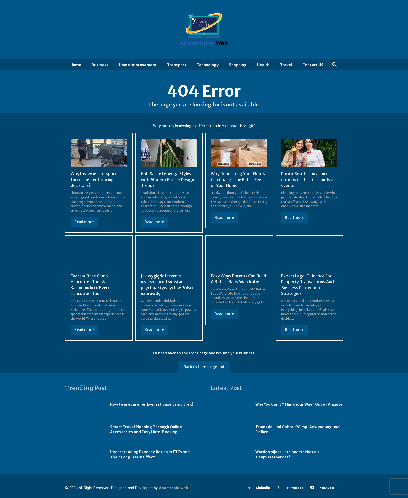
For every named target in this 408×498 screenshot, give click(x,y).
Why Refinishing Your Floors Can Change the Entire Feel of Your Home (238, 179)
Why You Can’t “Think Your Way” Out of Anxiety (298, 404)
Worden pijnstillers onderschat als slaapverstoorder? (287, 455)
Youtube (327, 488)
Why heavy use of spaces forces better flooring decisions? (95, 179)
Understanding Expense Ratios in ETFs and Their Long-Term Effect (150, 455)
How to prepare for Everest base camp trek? (151, 404)
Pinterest (295, 488)
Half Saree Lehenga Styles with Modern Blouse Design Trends (167, 179)
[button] (334, 64)
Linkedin (263, 488)
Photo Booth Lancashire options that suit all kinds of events (308, 179)
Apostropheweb (173, 488)
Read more (84, 221)
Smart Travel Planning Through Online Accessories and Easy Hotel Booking (146, 430)
